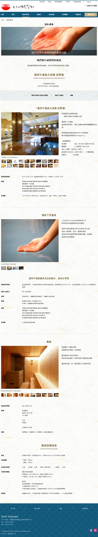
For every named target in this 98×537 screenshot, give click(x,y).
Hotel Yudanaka (9, 516)
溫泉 (61, 508)
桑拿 (69, 95)
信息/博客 (37, 508)
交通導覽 (85, 508)
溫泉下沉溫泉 (57, 95)
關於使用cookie (12, 533)
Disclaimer (3, 533)
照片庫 (13, 508)
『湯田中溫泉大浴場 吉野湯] (36, 95)
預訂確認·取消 (77, 1)
